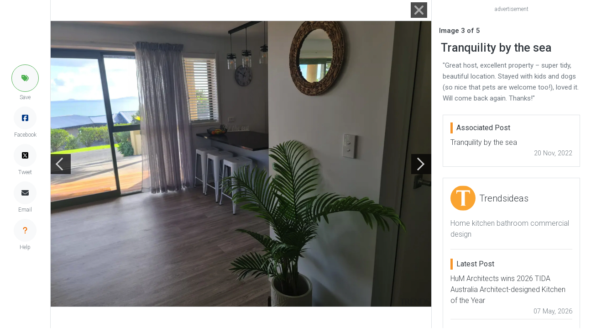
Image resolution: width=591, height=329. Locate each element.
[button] (25, 78)
